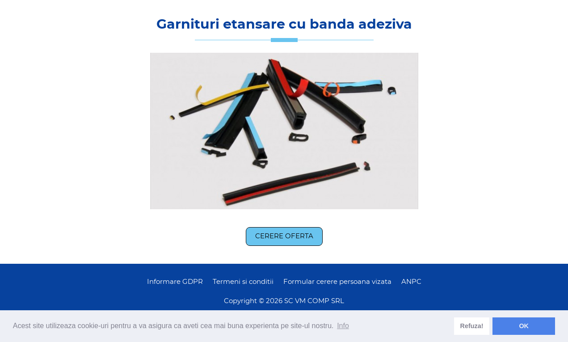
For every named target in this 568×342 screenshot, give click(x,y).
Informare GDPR (175, 282)
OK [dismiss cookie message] (524, 325)
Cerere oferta (284, 236)
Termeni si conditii (243, 282)
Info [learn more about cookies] (343, 325)
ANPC (411, 282)
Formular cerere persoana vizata (337, 282)
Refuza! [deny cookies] (472, 325)
